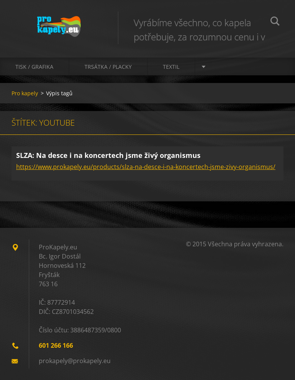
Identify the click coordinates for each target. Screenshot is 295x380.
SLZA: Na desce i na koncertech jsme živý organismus (108, 155)
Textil (171, 66)
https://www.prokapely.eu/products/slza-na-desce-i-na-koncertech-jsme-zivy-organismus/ (145, 167)
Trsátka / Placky (108, 66)
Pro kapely (25, 93)
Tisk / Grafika (34, 66)
